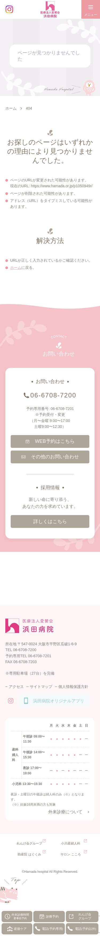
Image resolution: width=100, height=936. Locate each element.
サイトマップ (41, 686)
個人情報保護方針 (73, 686)
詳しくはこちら (50, 521)
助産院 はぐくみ (29, 854)
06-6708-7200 (53, 395)
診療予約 (52, 916)
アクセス (16, 686)
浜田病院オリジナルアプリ (58, 701)
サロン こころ (71, 854)
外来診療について (65, 812)
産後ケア (20, 929)
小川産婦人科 (70, 843)
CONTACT (58, 337)
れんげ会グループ (84, 916)
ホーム (15, 267)
